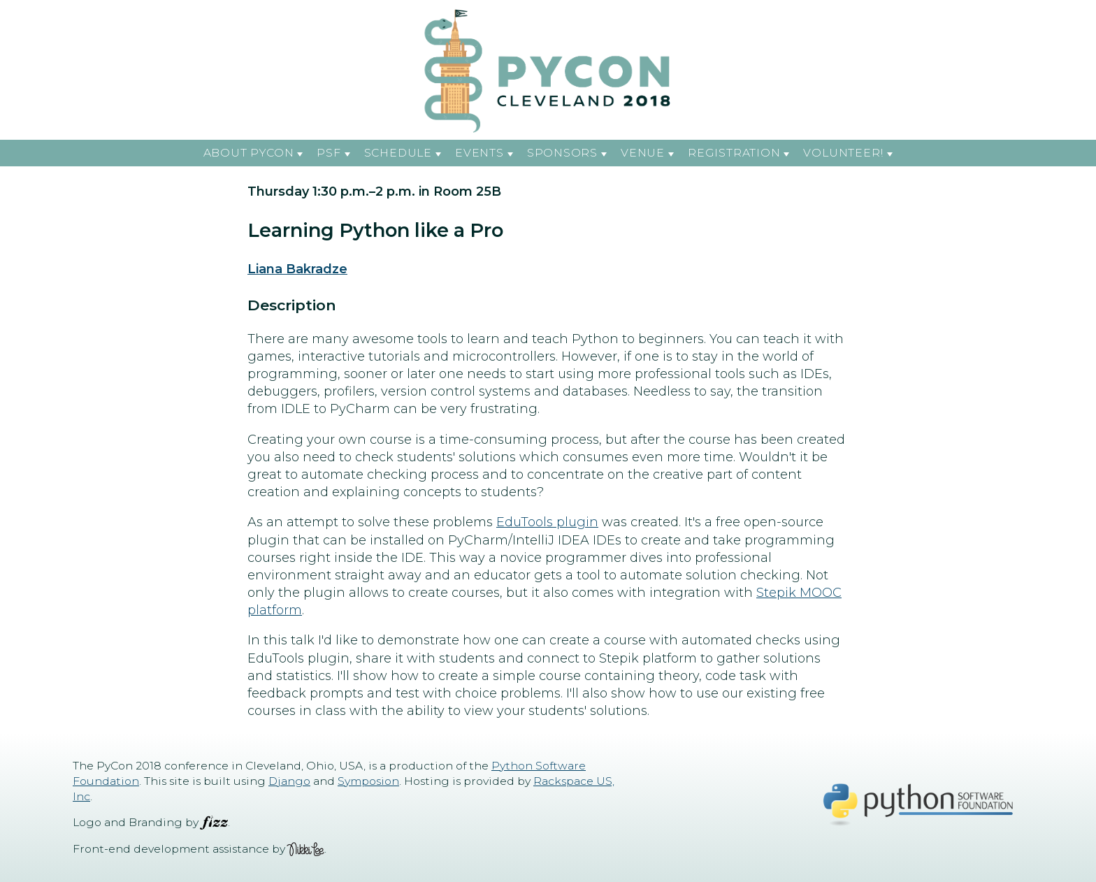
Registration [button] (734, 152)
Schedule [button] (398, 152)
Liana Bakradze (297, 269)
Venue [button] (643, 152)
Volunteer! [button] (843, 152)
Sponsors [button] (562, 152)
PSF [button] (328, 152)
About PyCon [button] (248, 152)
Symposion (368, 781)
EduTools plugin (547, 522)
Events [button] (479, 152)
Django (289, 781)
